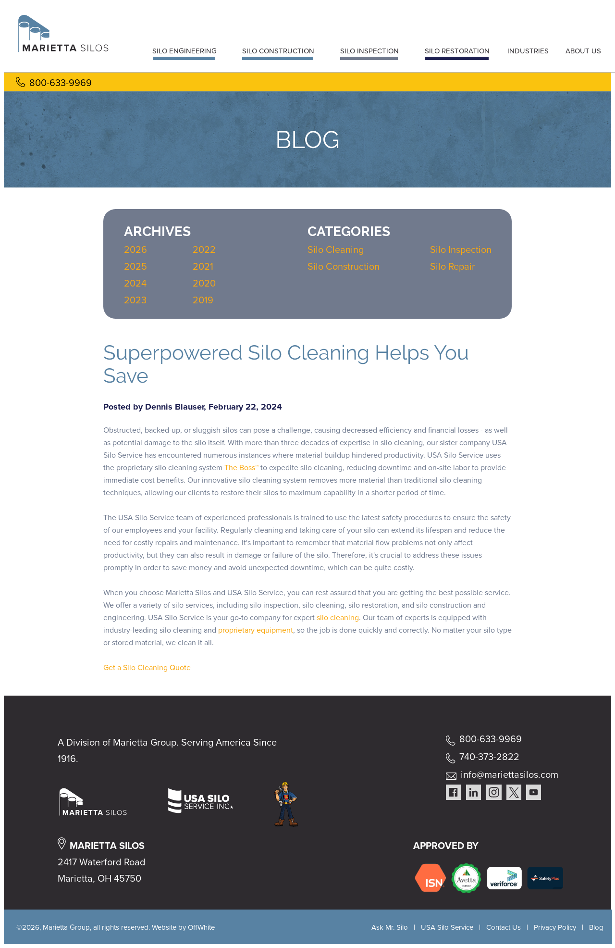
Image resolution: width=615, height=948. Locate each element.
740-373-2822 (489, 756)
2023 (135, 300)
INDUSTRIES (528, 51)
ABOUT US (583, 51)
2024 (135, 283)
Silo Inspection (461, 249)
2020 (204, 283)
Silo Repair (452, 266)
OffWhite (201, 927)
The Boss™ (241, 467)
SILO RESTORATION (457, 51)
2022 (204, 249)
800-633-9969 (60, 82)
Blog (596, 927)
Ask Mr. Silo (389, 927)
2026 (135, 249)
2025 (135, 266)
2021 (203, 266)
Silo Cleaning (336, 249)
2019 (203, 300)
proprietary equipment (255, 630)
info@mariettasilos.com (509, 774)
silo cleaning (338, 617)
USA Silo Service (447, 927)
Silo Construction (344, 266)
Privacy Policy (555, 927)
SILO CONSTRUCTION (278, 51)
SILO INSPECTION (369, 51)
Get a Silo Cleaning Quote (147, 667)
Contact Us (503, 927)
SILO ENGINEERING (184, 51)
